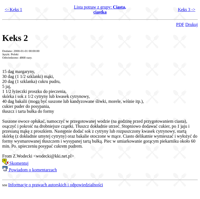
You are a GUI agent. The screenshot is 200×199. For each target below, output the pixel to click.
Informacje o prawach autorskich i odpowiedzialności (55, 184)
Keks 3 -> (186, 9)
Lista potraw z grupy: (100, 9)
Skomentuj (15, 163)
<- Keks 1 (13, 9)
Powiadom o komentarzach (29, 169)
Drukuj (191, 24)
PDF (180, 24)
